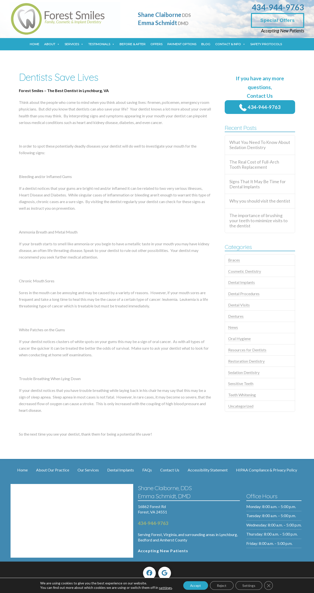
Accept (194, 585)
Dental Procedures (244, 293)
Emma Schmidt (163, 22)
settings (163, 588)
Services (74, 44)
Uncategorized (240, 406)
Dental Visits (239, 305)
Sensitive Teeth (240, 383)
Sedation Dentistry (244, 372)
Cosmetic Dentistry (244, 271)
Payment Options (181, 44)
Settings (250, 585)
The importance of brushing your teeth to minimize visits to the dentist (258, 220)
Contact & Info (230, 44)
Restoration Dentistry (246, 361)
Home (34, 44)
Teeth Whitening (242, 394)
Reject (222, 585)
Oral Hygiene (239, 338)
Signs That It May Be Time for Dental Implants (257, 184)
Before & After (132, 44)
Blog (205, 44)
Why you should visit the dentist (259, 201)
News (233, 327)
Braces (234, 260)
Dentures (236, 316)
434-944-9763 (278, 7)
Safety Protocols (266, 44)
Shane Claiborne (164, 14)
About (52, 44)
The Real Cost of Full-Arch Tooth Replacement (254, 164)
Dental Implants (241, 282)
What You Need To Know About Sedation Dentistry (259, 145)
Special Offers (277, 20)
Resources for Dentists (247, 349)
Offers (156, 44)
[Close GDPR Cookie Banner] (270, 585)
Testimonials (101, 44)
